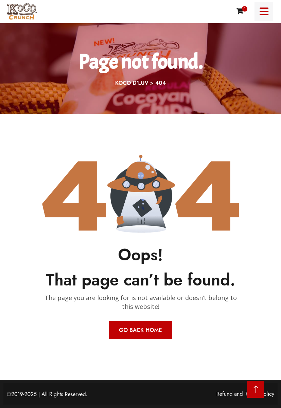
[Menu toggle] (263, 11)
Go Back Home (140, 330)
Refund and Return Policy (245, 394)
